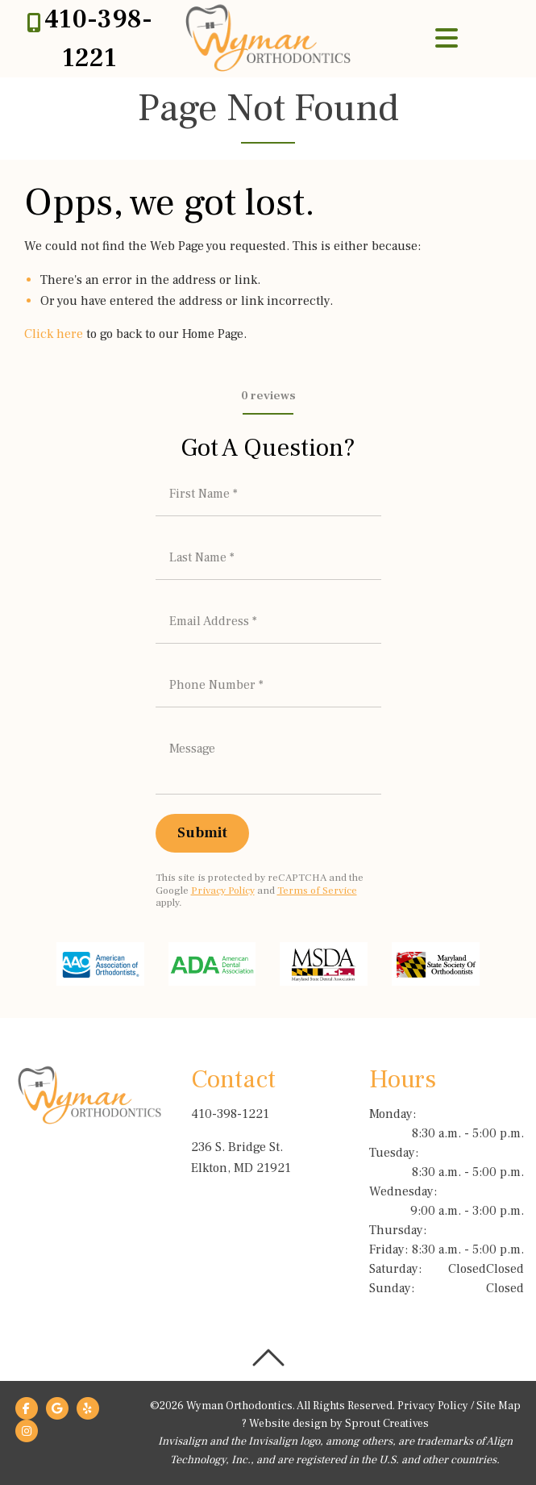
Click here (53, 334)
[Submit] (202, 833)
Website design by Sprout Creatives (339, 1423)
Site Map (498, 1406)
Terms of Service (317, 890)
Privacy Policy (223, 890)
